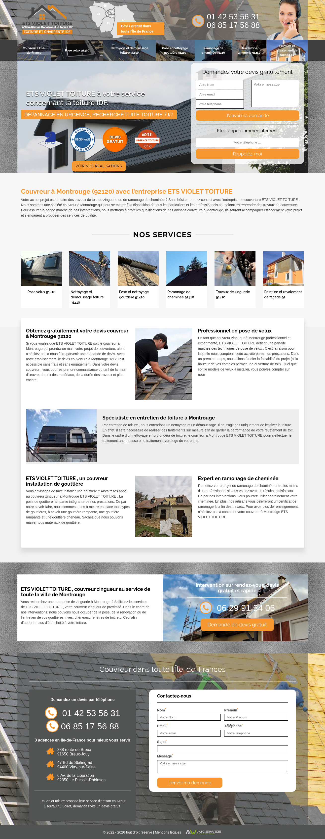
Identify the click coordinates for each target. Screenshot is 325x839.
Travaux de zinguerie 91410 (249, 50)
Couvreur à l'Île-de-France (34, 50)
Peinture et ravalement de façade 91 (287, 50)
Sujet (162, 741)
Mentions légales (168, 832)
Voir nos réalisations (98, 166)
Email (162, 725)
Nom (161, 709)
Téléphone (233, 725)
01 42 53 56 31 (233, 16)
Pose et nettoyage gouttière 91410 (175, 50)
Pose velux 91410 (77, 50)
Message (165, 755)
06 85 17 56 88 (233, 25)
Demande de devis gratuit (237, 625)
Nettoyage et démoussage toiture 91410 (129, 50)
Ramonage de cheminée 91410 (213, 50)
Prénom (231, 709)
